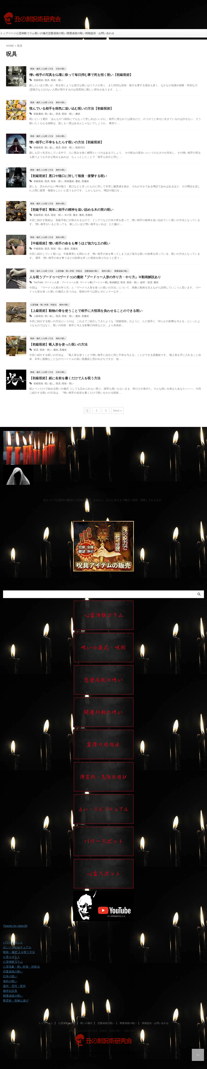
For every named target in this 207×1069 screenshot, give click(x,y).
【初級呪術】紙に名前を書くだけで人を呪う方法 (64, 378)
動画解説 (114, 282)
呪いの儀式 (41, 33)
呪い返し (49, 113)
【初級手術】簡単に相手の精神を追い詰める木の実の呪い (71, 209)
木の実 (68, 215)
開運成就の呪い (76, 33)
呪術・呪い (57, 80)
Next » (117, 410)
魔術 (77, 113)
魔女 (75, 215)
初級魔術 (38, 113)
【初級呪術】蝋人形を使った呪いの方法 (58, 344)
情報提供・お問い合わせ (99, 33)
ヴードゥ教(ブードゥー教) (94, 282)
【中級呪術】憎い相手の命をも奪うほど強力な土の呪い (69, 243)
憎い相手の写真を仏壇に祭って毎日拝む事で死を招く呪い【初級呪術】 (81, 75)
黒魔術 (85, 181)
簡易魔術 (69, 181)
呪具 (47, 80)
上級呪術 (38, 316)
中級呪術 (38, 248)
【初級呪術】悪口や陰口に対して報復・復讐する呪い (68, 176)
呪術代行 (80, 147)
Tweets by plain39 (15, 926)
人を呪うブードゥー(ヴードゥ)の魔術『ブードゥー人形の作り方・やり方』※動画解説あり (95, 277)
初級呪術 (38, 80)
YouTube (38, 282)
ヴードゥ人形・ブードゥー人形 (61, 282)
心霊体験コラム (25, 33)
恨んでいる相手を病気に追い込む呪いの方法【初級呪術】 (71, 108)
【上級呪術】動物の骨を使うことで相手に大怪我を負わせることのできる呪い (86, 310)
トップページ (8, 33)
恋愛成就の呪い (57, 33)
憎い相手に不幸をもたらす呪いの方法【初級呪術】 (66, 142)
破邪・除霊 (146, 282)
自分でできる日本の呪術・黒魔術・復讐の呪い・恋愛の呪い (103, 1030)
